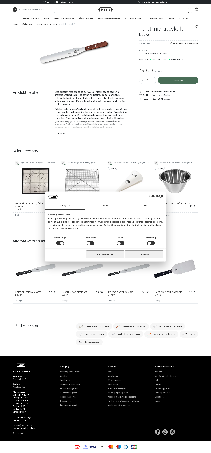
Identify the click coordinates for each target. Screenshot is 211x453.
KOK (17, 215)
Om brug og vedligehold (118, 392)
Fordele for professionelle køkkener (123, 401)
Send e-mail (18, 433)
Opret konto (160, 397)
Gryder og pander (31, 19)
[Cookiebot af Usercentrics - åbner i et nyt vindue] (151, 197)
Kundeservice (66, 380)
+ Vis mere (60, 133)
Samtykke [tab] (65, 205)
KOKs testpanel (114, 380)
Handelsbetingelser (68, 392)
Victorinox (144, 43)
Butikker (63, 376)
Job (156, 380)
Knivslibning (113, 376)
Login (157, 401)
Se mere (69, 2)
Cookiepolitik (65, 401)
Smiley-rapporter (162, 388)
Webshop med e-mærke (71, 372)
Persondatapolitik (67, 397)
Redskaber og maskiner (109, 19)
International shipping (69, 405)
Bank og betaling (162, 392)
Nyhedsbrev (113, 384)
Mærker (111, 372)
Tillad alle (144, 254)
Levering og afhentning (70, 384)
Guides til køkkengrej (117, 388)
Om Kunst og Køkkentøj (165, 376)
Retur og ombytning (69, 388)
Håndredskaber (86, 19)
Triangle (18, 301)
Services (159, 384)
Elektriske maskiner (134, 19)
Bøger (172, 19)
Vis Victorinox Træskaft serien (184, 43)
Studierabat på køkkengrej (119, 405)
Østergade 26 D (19, 379)
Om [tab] (145, 205)
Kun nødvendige (105, 254)
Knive (46, 19)
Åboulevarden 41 (20, 387)
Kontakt (158, 372)
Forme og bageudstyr (64, 19)
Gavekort (183, 19)
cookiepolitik (71, 228)
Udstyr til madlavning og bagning (122, 397)
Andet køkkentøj (156, 19)
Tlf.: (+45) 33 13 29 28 (22, 425)
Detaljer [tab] (105, 205)
